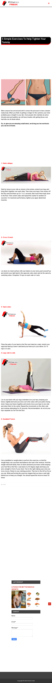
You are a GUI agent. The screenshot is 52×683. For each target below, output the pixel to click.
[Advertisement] (26, 21)
